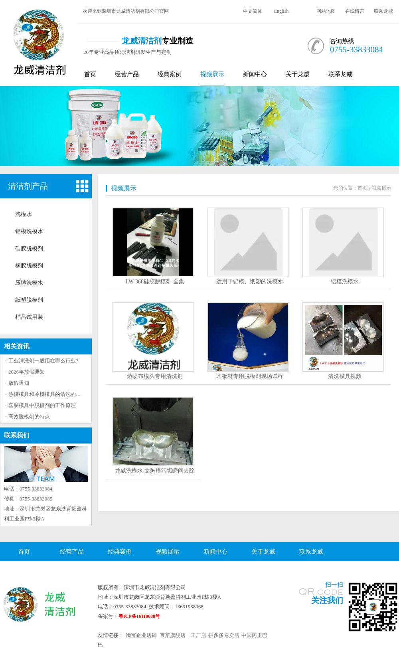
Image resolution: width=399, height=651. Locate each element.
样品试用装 (29, 317)
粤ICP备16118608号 (139, 616)
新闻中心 (255, 74)
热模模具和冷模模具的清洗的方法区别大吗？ (60, 394)
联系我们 (17, 435)
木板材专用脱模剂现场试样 (249, 376)
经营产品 (127, 74)
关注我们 (327, 600)
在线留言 (354, 11)
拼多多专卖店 (223, 635)
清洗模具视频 (344, 376)
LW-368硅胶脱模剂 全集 (154, 282)
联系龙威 (383, 11)
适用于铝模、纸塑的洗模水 (249, 282)
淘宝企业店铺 (141, 635)
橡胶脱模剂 (29, 266)
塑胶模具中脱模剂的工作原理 (42, 405)
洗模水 (23, 214)
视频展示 (212, 74)
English (281, 11)
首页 (90, 74)
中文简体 (252, 11)
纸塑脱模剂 (29, 300)
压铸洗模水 (29, 283)
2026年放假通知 (26, 372)
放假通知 (18, 383)
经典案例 (170, 74)
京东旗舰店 (173, 635)
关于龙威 (298, 74)
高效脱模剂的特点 (29, 416)
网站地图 (326, 11)
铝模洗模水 (29, 231)
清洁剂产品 (28, 186)
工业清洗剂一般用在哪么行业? (43, 361)
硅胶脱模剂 (29, 248)
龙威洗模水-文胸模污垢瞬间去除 (155, 471)
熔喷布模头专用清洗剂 (155, 376)
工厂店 (198, 635)
